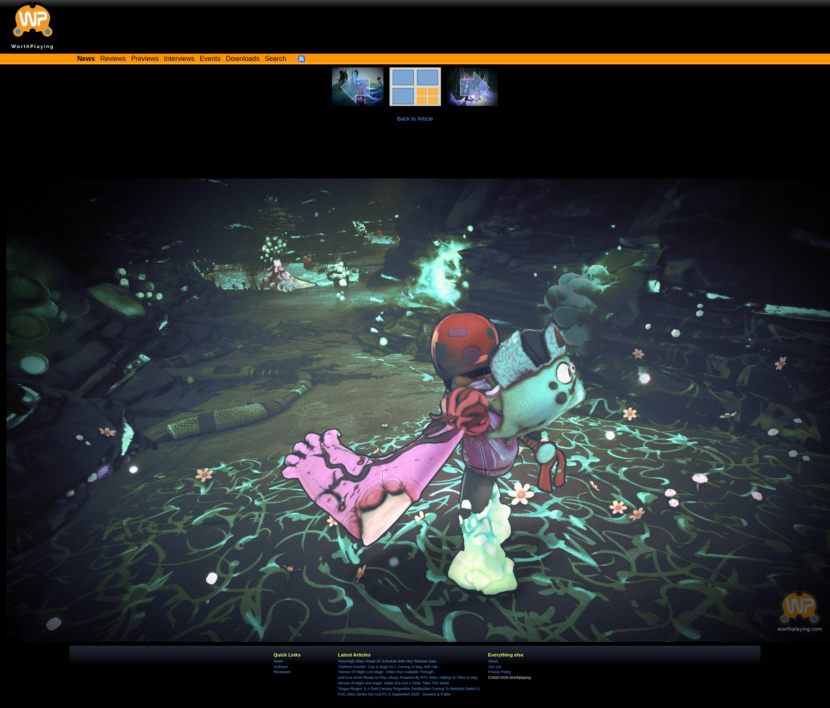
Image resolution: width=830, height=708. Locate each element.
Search (275, 58)
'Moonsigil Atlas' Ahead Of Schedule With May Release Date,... (389, 661)
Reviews (113, 58)
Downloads (243, 58)
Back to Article (415, 118)
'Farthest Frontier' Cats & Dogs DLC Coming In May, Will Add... (389, 667)
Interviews (179, 58)
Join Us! (494, 667)
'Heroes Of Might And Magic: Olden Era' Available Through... (387, 672)
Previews (145, 58)
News (278, 661)
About (493, 661)
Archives (281, 667)
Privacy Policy (499, 672)
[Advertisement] (415, 155)
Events (210, 58)
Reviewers (282, 672)
